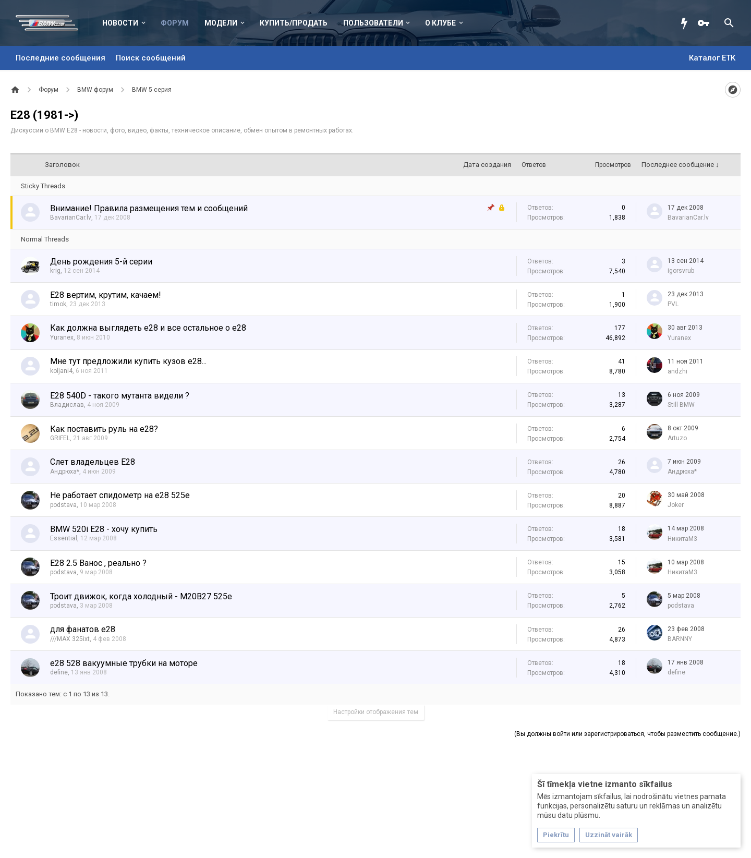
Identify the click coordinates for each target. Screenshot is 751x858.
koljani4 (61, 370)
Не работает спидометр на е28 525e (120, 495)
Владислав (67, 404)
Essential (63, 538)
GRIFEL (60, 438)
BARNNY (680, 639)
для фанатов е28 (82, 629)
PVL (673, 304)
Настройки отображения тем (375, 712)
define (59, 672)
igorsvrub (681, 270)
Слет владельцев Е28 (92, 462)
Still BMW (681, 404)
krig (55, 270)
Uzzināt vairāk (608, 835)
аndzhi (677, 371)
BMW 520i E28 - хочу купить (104, 529)
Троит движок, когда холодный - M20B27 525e (141, 596)
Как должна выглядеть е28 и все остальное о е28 (148, 328)
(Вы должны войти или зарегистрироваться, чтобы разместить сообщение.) (627, 734)
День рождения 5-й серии (101, 262)
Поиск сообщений (151, 58)
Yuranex (62, 337)
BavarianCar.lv (70, 217)
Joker (676, 505)
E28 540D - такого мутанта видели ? (119, 396)
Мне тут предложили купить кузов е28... (128, 361)
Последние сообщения (60, 58)
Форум (175, 23)
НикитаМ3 (682, 538)
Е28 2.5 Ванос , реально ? (98, 563)
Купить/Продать (294, 23)
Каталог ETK (712, 58)
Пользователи (373, 23)
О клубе (440, 23)
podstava (63, 505)
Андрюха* (64, 471)
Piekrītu (556, 835)
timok (58, 304)
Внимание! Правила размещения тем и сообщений (149, 208)
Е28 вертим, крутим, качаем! (105, 295)
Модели (220, 23)
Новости (120, 23)
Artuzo (677, 438)
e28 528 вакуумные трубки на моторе (124, 663)
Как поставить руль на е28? (104, 429)
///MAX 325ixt (70, 639)
